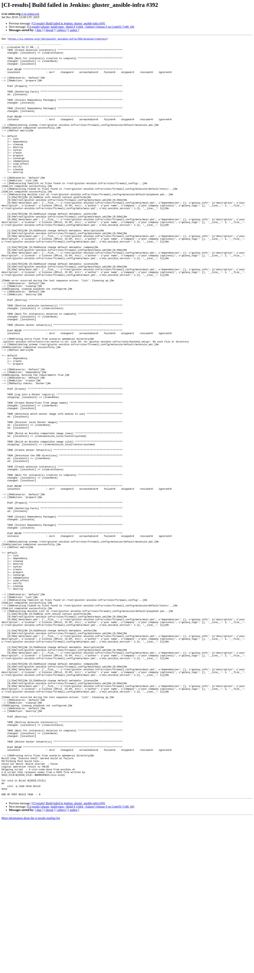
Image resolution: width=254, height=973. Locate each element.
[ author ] (73, 30)
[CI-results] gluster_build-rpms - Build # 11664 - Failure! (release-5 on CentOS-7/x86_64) (80, 26)
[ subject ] (61, 30)
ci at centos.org (30, 13)
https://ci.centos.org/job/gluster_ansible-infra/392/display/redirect (58, 39)
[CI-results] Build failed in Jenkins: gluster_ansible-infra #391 (68, 23)
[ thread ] (49, 30)
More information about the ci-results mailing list (30, 969)
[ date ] (39, 30)
